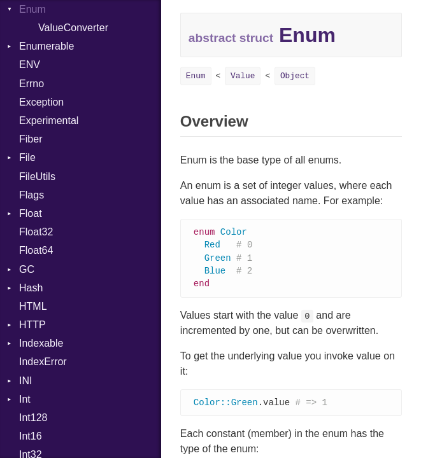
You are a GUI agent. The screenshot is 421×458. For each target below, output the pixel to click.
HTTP (32, 324)
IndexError (43, 361)
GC (26, 269)
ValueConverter (73, 27)
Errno (31, 83)
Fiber (30, 139)
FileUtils (37, 176)
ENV (29, 64)
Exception (41, 102)
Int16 (30, 436)
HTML (33, 306)
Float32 (36, 231)
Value (243, 76)
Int (25, 399)
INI (25, 380)
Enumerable (46, 46)
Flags (31, 195)
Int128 (33, 417)
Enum (196, 76)
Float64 (36, 250)
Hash (31, 287)
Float (30, 213)
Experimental (48, 120)
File (27, 157)
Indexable (41, 343)
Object (295, 76)
